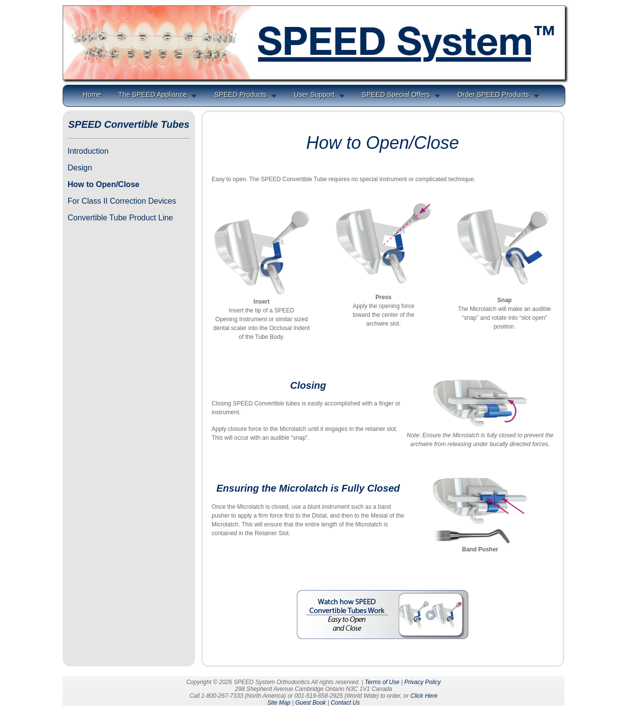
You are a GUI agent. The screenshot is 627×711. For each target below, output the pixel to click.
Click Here (423, 695)
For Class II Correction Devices (122, 201)
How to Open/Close (104, 184)
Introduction (88, 151)
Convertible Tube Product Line (120, 217)
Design (80, 168)
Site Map (278, 702)
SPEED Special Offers (396, 94)
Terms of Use (381, 682)
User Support (314, 94)
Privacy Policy (422, 682)
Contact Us (345, 702)
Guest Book (310, 702)
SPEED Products (240, 94)
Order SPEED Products (493, 94)
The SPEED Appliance (152, 94)
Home (92, 94)
